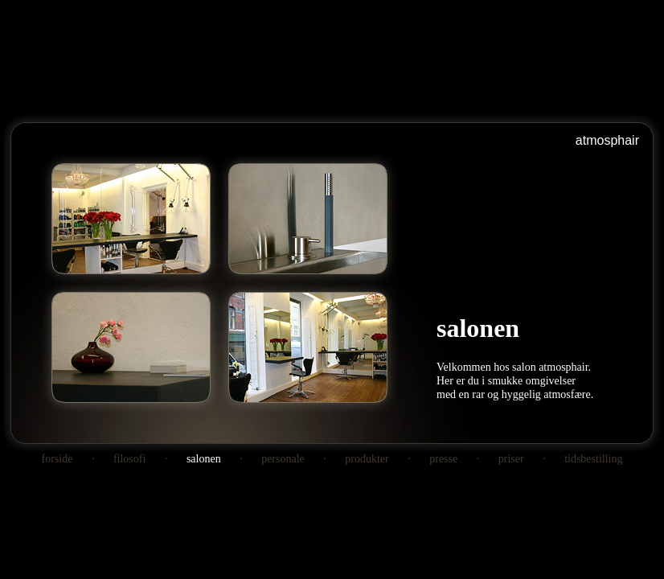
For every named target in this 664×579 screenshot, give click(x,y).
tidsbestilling (593, 459)
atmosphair (607, 140)
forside (57, 459)
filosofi (129, 459)
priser (511, 459)
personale (283, 459)
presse (443, 459)
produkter (366, 459)
